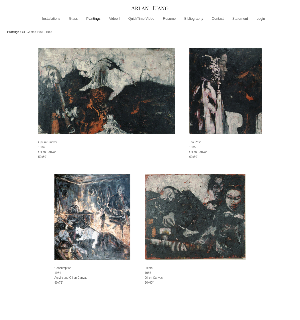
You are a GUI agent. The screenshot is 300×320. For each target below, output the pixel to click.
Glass (73, 19)
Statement (240, 19)
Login (260, 19)
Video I (114, 19)
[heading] (150, 7)
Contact (217, 19)
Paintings (93, 19)
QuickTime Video (141, 19)
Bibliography (193, 19)
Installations (51, 19)
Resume (169, 19)
